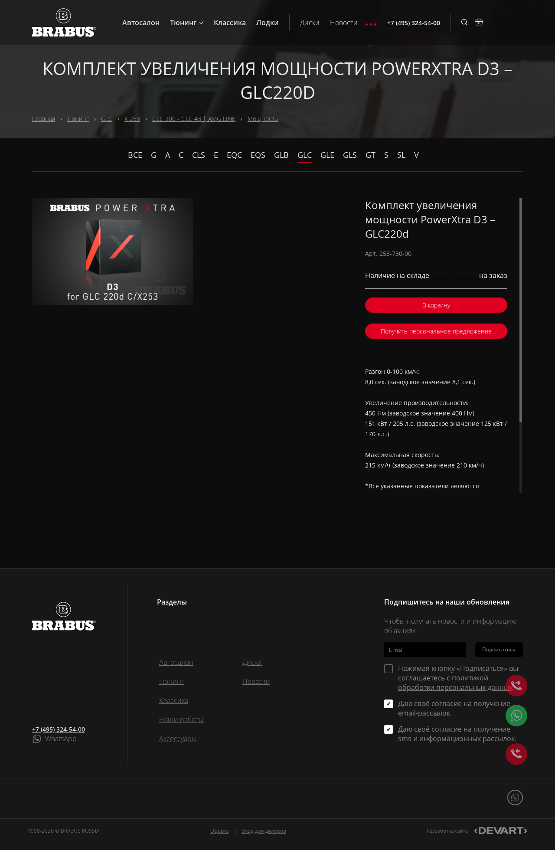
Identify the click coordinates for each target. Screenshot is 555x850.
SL (401, 155)
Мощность (263, 118)
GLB (281, 155)
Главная (43, 118)
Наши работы (181, 719)
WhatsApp (61, 739)
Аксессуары (178, 738)
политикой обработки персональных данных (455, 682)
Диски (310, 22)
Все (135, 155)
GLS (350, 155)
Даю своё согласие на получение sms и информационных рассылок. (457, 733)
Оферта (219, 830)
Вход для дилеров (264, 830)
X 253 (132, 118)
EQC (234, 155)
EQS (258, 155)
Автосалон (141, 22)
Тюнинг (186, 22)
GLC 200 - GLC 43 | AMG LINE (193, 118)
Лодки (267, 22)
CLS (198, 155)
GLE (327, 155)
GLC (106, 118)
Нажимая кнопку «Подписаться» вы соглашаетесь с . (458, 678)
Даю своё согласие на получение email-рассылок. (454, 708)
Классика (230, 22)
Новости (344, 22)
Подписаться (499, 649)
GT (370, 155)
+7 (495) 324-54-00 (58, 729)
